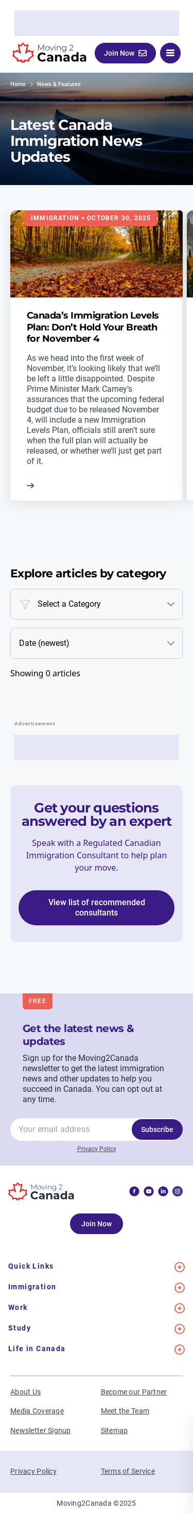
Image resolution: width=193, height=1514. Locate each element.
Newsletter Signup (40, 1430)
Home (18, 84)
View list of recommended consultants (96, 907)
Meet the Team (125, 1411)
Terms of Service (128, 1471)
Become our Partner (134, 1392)
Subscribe (157, 1129)
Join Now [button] (125, 53)
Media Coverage (37, 1411)
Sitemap (114, 1430)
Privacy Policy (96, 1149)
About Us (25, 1392)
